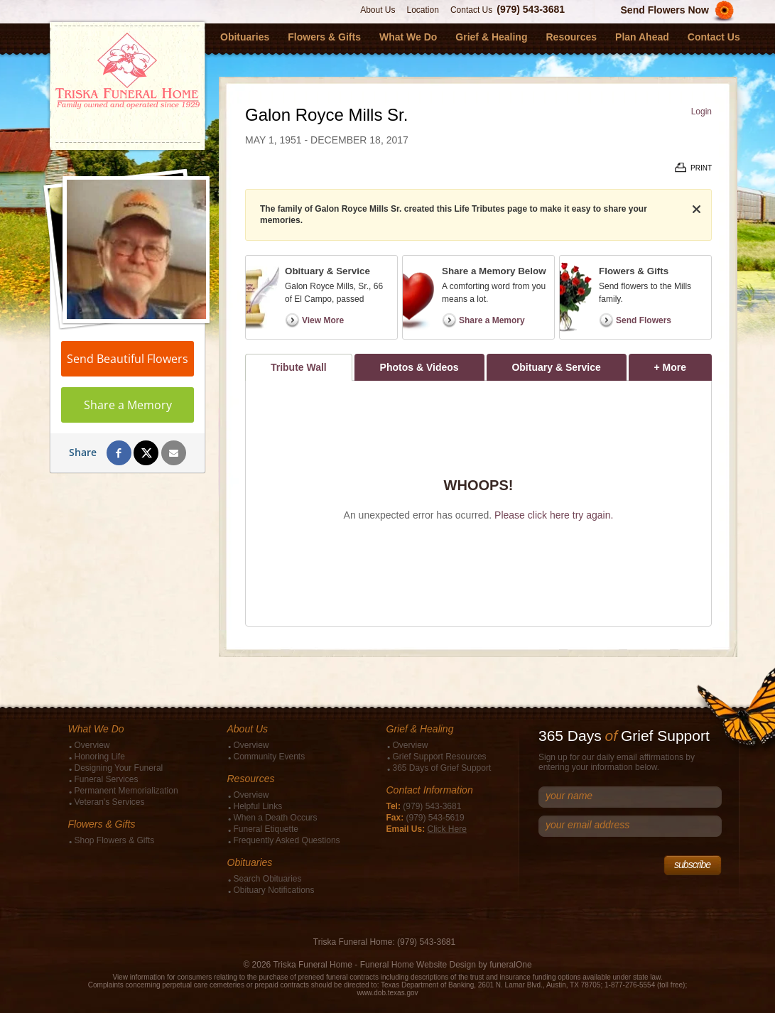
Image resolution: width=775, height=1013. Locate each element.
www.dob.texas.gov (387, 993)
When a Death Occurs (276, 818)
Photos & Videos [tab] (419, 367)
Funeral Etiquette (266, 829)
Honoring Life (100, 757)
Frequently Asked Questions (287, 840)
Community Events (269, 757)
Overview (92, 745)
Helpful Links (258, 806)
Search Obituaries (268, 879)
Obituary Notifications (274, 890)
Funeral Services (107, 779)
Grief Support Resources (440, 757)
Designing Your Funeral (119, 768)
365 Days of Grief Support (442, 768)
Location (423, 10)
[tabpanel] (478, 503)
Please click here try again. (553, 515)
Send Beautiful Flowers (127, 359)
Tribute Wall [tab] (299, 367)
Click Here (447, 829)
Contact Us (471, 10)
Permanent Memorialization (126, 791)
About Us (377, 10)
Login (701, 112)
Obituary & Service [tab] (555, 367)
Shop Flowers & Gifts (115, 840)
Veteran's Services (110, 802)
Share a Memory (128, 405)
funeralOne (510, 965)
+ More (683, 363)
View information (138, 977)
